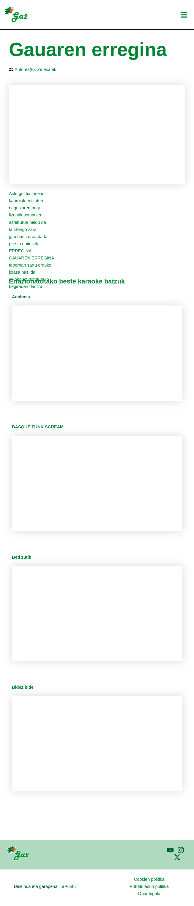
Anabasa (21, 296)
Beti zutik (21, 557)
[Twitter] (177, 857)
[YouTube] (170, 850)
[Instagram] (180, 850)
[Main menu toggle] (184, 15)
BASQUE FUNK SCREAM (38, 427)
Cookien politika (149, 879)
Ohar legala (149, 893)
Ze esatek (46, 69)
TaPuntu (68, 886)
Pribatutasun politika (149, 886)
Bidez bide (23, 687)
